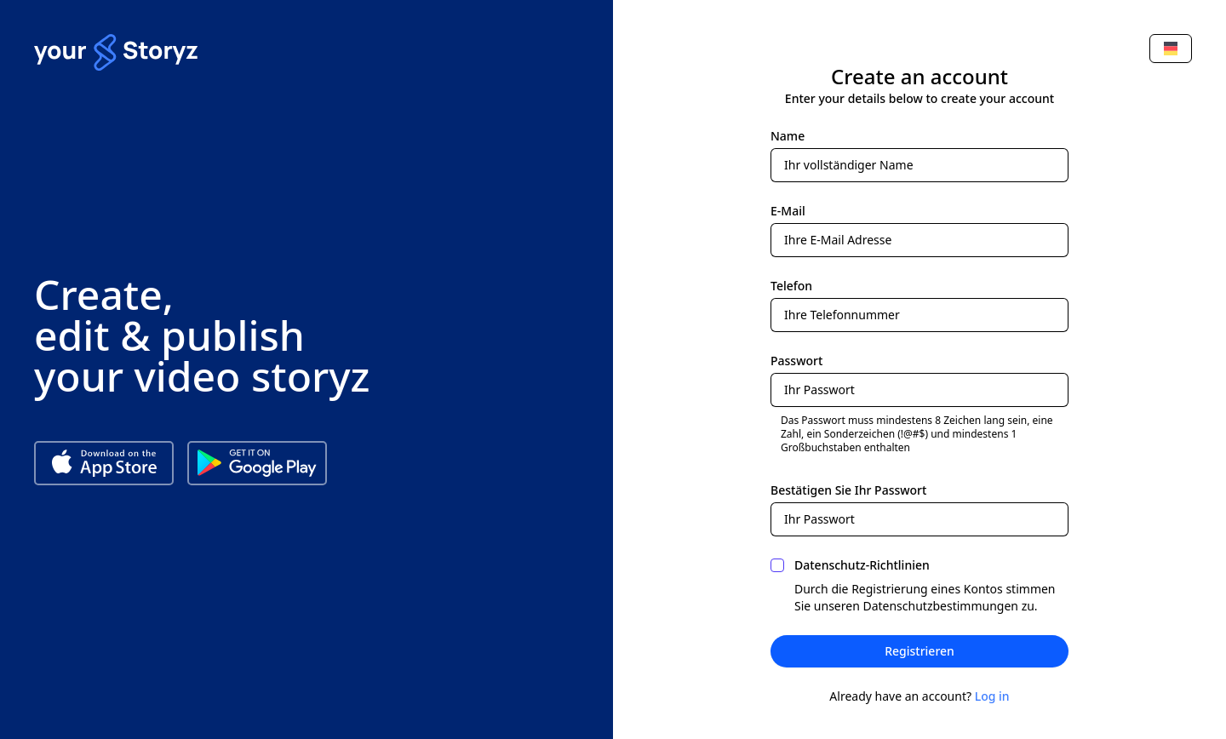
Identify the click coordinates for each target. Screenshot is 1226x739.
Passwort (796, 360)
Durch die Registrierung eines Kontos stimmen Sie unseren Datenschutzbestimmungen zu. (925, 597)
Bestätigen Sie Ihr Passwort (848, 490)
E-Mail (788, 211)
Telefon (791, 286)
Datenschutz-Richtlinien (862, 565)
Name (788, 136)
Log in (992, 696)
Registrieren (919, 651)
